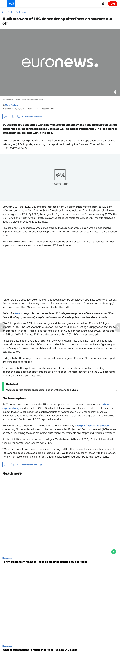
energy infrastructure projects (92, 425)
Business (7, 558)
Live (113, 3)
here (17, 313)
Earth (10, 12)
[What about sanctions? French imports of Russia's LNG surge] (60, 649)
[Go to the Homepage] (11, 3)
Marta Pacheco (11, 105)
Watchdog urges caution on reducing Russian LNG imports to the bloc (42, 390)
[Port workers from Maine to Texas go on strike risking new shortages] (60, 561)
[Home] (3, 12)
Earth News (21, 12)
